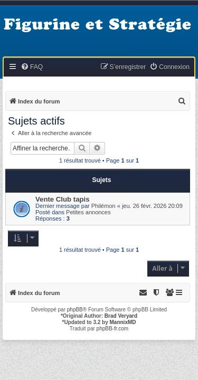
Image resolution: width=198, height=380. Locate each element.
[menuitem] (32, 67)
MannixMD (123, 322)
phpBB (75, 309)
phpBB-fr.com (113, 328)
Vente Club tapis (62, 199)
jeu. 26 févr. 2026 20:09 (152, 206)
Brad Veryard (121, 316)
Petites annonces (88, 212)
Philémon (103, 206)
